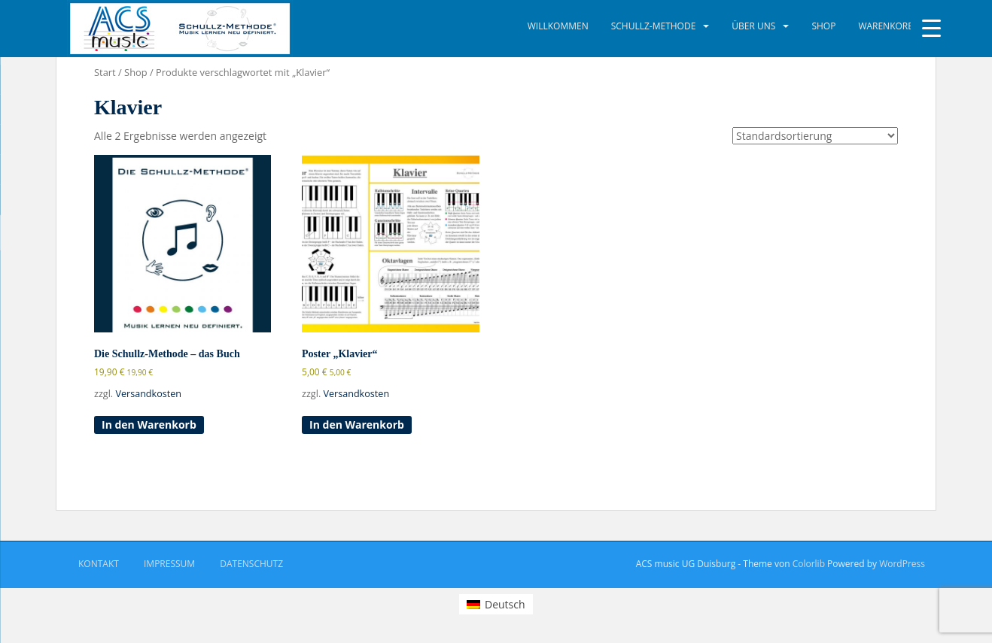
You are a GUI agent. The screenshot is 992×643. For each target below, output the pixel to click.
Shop (823, 26)
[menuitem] (495, 604)
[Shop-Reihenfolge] (815, 135)
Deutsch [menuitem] (505, 604)
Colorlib (809, 563)
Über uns (753, 26)
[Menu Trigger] (931, 28)
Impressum (169, 563)
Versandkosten (148, 393)
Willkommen (558, 26)
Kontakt (98, 563)
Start (105, 72)
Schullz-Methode (653, 26)
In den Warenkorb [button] (149, 424)
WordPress (902, 563)
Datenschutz (251, 563)
